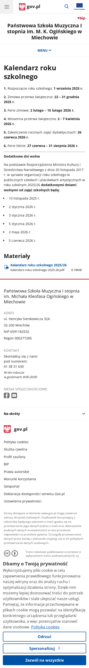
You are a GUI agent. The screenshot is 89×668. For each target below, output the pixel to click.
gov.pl (16, 429)
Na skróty (12, 413)
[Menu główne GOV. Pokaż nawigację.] (6, 6)
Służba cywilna (15, 449)
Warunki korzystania (20, 479)
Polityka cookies (16, 442)
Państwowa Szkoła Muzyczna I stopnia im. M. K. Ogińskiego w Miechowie (44, 31)
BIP (6, 464)
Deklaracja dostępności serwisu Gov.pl (34, 494)
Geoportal (11, 486)
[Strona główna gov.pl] (29, 7)
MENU (44, 50)
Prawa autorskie (16, 471)
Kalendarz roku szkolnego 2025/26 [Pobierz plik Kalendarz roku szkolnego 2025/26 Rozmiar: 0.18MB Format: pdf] (46, 267)
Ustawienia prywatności (23, 501)
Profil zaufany (14, 457)
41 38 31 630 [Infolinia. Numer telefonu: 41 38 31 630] (14, 366)
